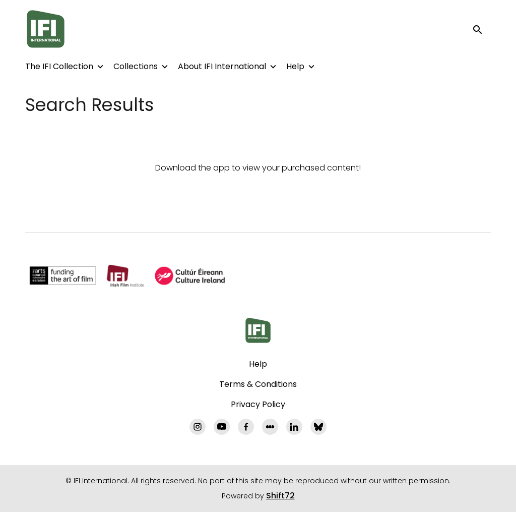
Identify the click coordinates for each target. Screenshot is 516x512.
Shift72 (280, 495)
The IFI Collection (59, 66)
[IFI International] (258, 330)
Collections (135, 66)
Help (295, 66)
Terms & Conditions (258, 384)
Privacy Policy (258, 404)
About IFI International (222, 66)
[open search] (482, 29)
